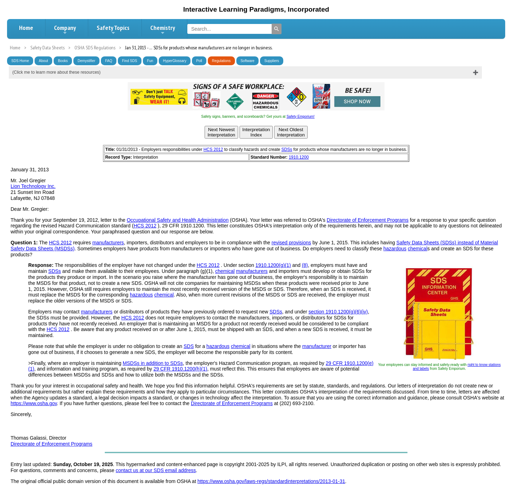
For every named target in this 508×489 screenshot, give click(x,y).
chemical (417, 248)
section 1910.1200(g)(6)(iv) (338, 311)
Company (65, 30)
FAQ (108, 61)
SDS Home (20, 61)
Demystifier (86, 61)
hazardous (394, 248)
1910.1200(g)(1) (273, 265)
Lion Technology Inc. (33, 186)
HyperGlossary (174, 61)
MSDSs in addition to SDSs (153, 363)
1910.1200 (299, 157)
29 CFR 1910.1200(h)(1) (180, 369)
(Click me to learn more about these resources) (56, 72)
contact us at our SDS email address (156, 470)
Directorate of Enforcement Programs (368, 220)
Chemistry (162, 30)
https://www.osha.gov (34, 403)
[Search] (277, 29)
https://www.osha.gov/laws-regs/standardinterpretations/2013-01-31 (271, 481)
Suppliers (271, 61)
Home (26, 28)
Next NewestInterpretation (221, 132)
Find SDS (129, 61)
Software (247, 61)
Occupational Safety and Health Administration (178, 220)
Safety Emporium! (300, 116)
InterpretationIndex (256, 132)
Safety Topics (113, 30)
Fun (150, 61)
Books (63, 61)
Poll (199, 61)
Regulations (221, 61)
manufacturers (108, 242)
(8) (305, 265)
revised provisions (291, 242)
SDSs (287, 149)
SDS (189, 346)
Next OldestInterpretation (291, 132)
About (43, 61)
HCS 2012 (213, 149)
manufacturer (316, 346)
